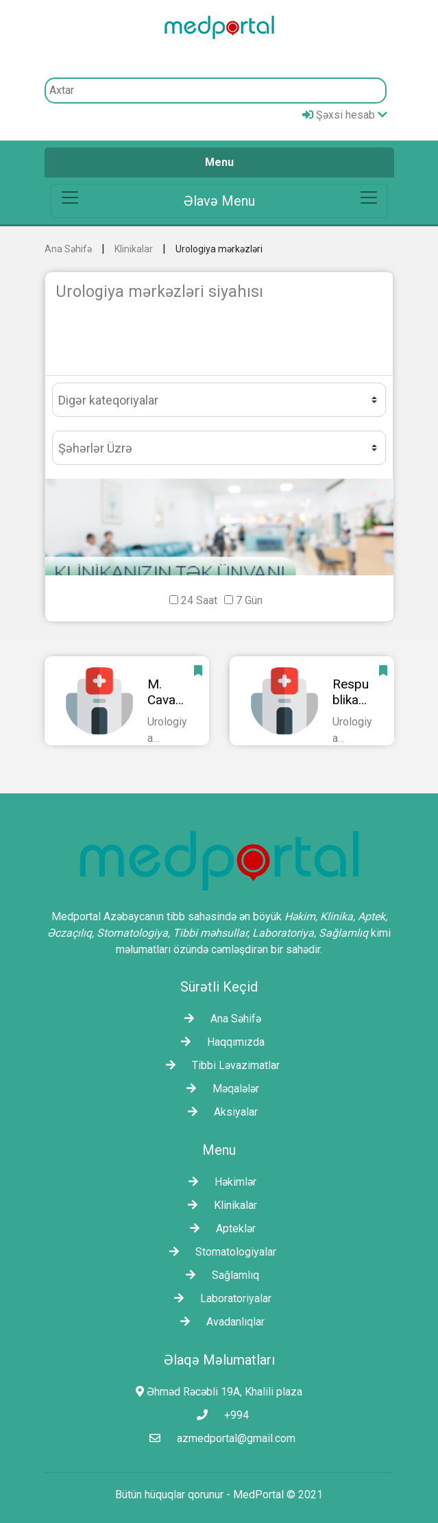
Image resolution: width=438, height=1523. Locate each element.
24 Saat (199, 600)
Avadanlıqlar (219, 1321)
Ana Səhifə (68, 248)
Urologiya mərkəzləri (219, 248)
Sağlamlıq (219, 1275)
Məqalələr (219, 1088)
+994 (219, 1415)
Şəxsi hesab (344, 114)
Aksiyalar (219, 1111)
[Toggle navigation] (219, 201)
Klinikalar (133, 248)
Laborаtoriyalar (219, 1298)
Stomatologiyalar (219, 1251)
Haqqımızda (219, 1041)
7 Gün (249, 600)
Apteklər (219, 1228)
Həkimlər (219, 1181)
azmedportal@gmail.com (219, 1438)
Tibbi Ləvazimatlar (219, 1065)
